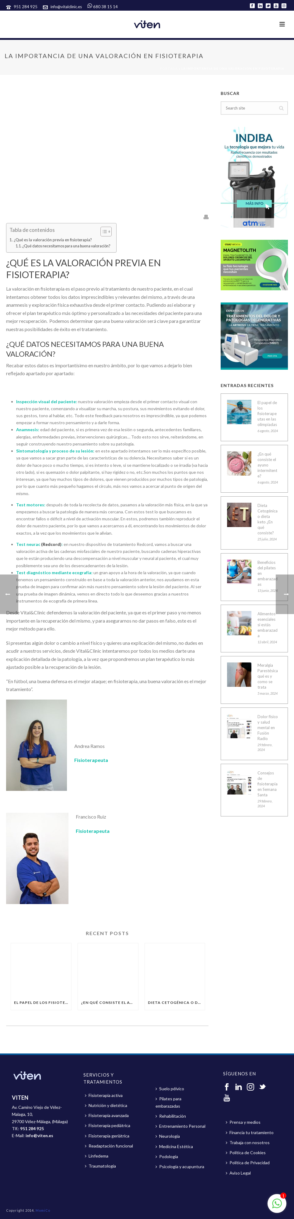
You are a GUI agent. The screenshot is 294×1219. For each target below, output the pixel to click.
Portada (169, 68)
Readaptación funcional (109, 1145)
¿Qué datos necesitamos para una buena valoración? (66, 246)
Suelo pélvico (170, 1088)
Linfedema (96, 1155)
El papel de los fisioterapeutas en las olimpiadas (42, 1002)
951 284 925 (26, 6)
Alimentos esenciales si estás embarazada (267, 624)
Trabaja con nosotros (248, 1142)
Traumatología (100, 1165)
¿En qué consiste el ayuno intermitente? (109, 1002)
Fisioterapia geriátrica (107, 1135)
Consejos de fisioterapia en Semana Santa (267, 783)
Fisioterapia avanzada (107, 1115)
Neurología (168, 1136)
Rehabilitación (171, 1116)
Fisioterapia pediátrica (107, 1125)
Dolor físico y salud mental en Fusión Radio (267, 727)
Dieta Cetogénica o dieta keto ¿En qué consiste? (176, 1002)
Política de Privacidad (248, 1162)
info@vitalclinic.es (66, 6)
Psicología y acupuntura (180, 1166)
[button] (103, 231)
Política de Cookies (246, 1152)
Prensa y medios (243, 1122)
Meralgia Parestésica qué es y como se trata (267, 676)
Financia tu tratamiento (250, 1132)
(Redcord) (50, 544)
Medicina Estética (174, 1146)
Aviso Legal (238, 1172)
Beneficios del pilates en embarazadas (267, 573)
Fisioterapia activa (104, 1095)
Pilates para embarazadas (168, 1102)
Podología (167, 1156)
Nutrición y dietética (106, 1105)
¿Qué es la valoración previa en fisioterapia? (53, 239)
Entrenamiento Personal (180, 1126)
